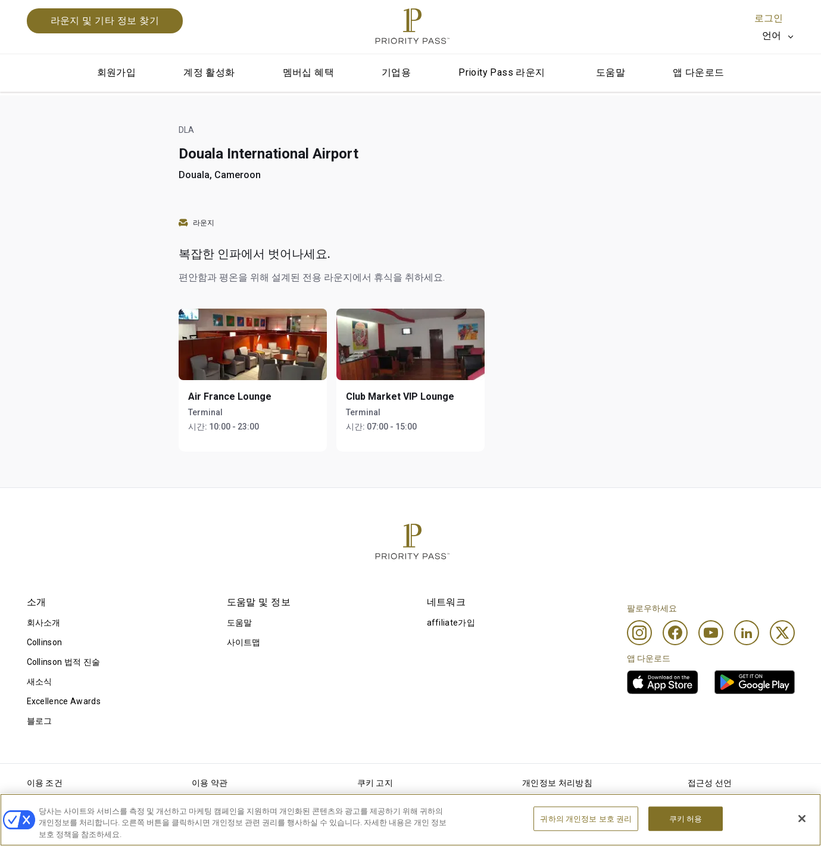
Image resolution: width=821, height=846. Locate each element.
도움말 (610, 72)
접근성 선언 (710, 783)
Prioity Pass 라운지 (501, 72)
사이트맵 (244, 642)
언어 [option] (772, 35)
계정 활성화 (209, 72)
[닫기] (802, 831)
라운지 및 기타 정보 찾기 (105, 20)
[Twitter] (782, 632)
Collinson (45, 642)
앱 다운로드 (698, 72)
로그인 (768, 18)
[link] (662, 682)
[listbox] (778, 35)
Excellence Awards (64, 701)
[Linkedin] (746, 632)
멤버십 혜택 (308, 72)
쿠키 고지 (375, 783)
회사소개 (44, 622)
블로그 (39, 721)
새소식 (39, 681)
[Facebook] (675, 632)
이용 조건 (45, 783)
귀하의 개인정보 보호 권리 (586, 831)
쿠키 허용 (686, 831)
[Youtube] (710, 632)
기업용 (396, 72)
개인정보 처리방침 (557, 783)
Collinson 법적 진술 (64, 662)
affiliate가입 (451, 622)
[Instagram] (639, 632)
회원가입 (116, 72)
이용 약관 (210, 783)
